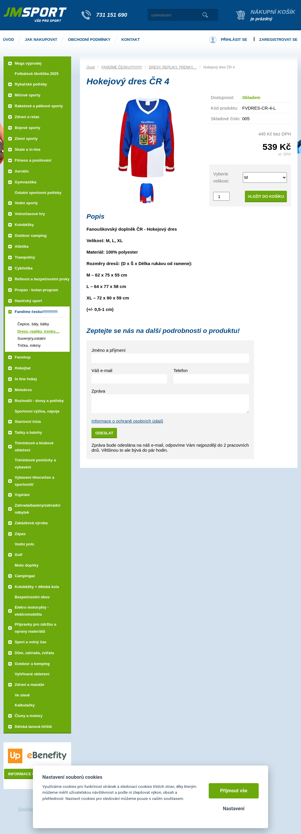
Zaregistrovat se (278, 39)
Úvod (90, 67)
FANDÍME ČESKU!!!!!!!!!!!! (121, 67)
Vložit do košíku (266, 196)
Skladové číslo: (225, 118)
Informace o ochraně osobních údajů (127, 420)
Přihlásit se (234, 39)
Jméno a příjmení (108, 350)
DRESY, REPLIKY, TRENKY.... (173, 67)
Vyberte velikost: (221, 177)
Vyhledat (205, 15)
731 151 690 (111, 15)
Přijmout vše (234, 790)
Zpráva (98, 390)
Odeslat (104, 433)
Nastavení (233, 808)
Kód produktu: (224, 107)
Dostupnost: (222, 97)
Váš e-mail (101, 370)
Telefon (180, 370)
